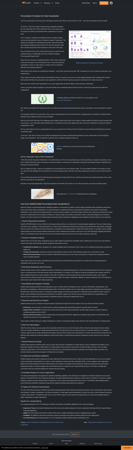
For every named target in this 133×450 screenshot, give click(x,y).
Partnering (82, 443)
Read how (59, 146)
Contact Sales (86, 3)
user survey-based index (64, 100)
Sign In (95, 3)
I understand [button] (127, 447)
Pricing (57, 3)
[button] (38, 3)
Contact (51, 443)
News (66, 443)
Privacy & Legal (97, 443)
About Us (35, 443)
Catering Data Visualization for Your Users (100, 422)
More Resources (67, 441)
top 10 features (70, 194)
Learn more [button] (44, 447)
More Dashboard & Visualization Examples (90, 63)
